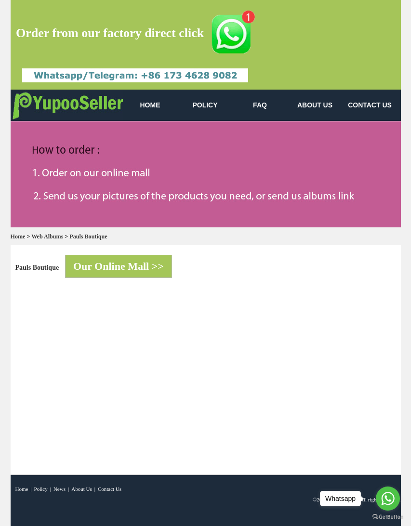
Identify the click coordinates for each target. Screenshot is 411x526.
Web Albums (47, 236)
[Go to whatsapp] (388, 499)
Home (18, 236)
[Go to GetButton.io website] (387, 516)
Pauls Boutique (88, 236)
